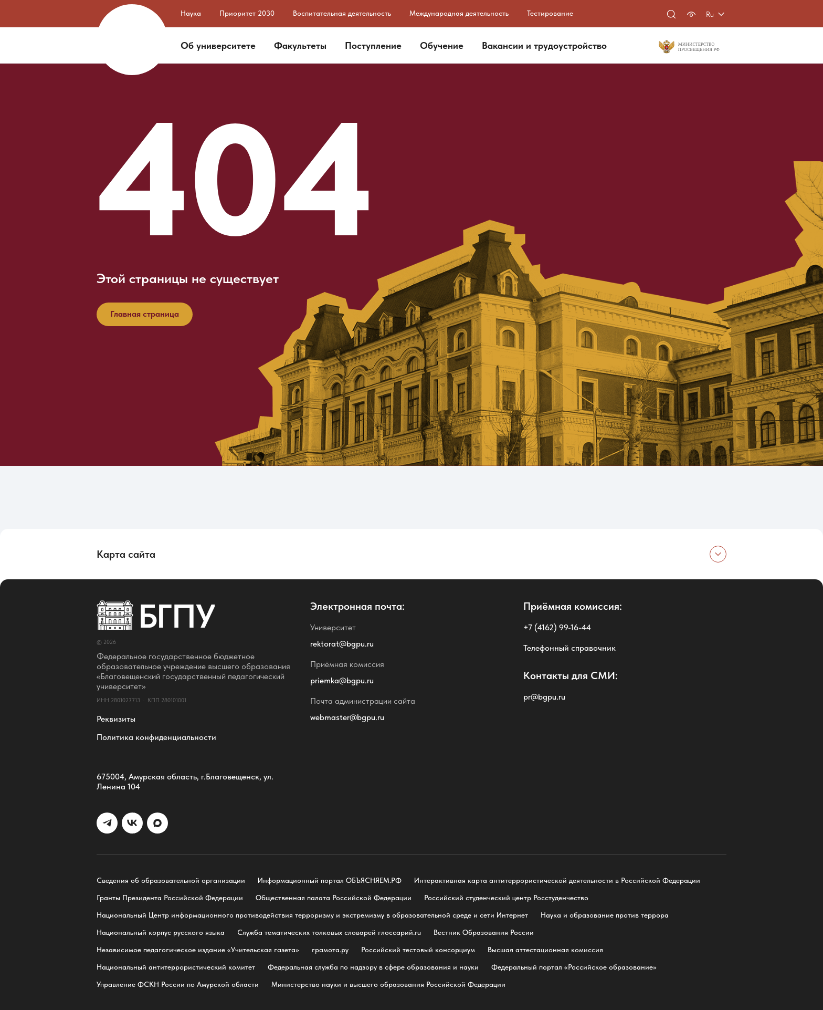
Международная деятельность (459, 13)
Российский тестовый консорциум (418, 949)
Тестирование (550, 13)
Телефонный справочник (569, 648)
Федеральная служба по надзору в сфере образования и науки (373, 967)
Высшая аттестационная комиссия (545, 949)
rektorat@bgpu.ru (342, 644)
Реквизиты (116, 719)
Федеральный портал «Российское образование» (574, 967)
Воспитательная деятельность (342, 13)
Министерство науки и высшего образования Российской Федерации (388, 984)
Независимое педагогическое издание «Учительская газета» (198, 949)
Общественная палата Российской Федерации (334, 897)
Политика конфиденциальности (156, 737)
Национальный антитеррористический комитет (176, 967)
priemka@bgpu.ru (342, 680)
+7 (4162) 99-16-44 (557, 627)
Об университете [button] (218, 45)
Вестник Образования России (484, 932)
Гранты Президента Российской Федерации (170, 897)
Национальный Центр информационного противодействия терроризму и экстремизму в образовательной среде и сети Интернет (312, 915)
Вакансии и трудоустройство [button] (544, 45)
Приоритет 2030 (247, 13)
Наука (191, 13)
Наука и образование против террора (605, 915)
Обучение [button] (441, 45)
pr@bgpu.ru (544, 697)
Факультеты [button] (300, 45)
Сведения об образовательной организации (171, 880)
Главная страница (144, 314)
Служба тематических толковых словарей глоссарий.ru (329, 932)
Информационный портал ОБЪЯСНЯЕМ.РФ (330, 880)
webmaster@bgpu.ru (347, 717)
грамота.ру (330, 949)
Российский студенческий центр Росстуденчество (506, 897)
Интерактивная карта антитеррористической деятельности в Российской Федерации (557, 880)
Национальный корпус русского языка (161, 932)
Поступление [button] (373, 45)
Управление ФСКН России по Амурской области (178, 984)
